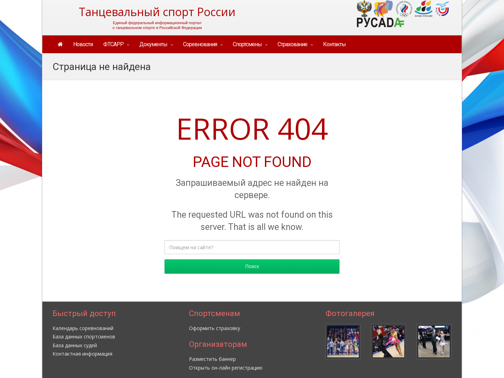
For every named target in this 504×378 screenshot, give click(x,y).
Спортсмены (247, 44)
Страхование (292, 44)
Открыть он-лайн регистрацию (225, 367)
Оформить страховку (214, 328)
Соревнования (200, 44)
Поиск (252, 266)
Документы (153, 44)
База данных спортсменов (83, 336)
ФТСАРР (113, 44)
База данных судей (74, 345)
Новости (83, 44)
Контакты (334, 44)
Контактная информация (82, 353)
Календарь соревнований (82, 328)
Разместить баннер (212, 359)
